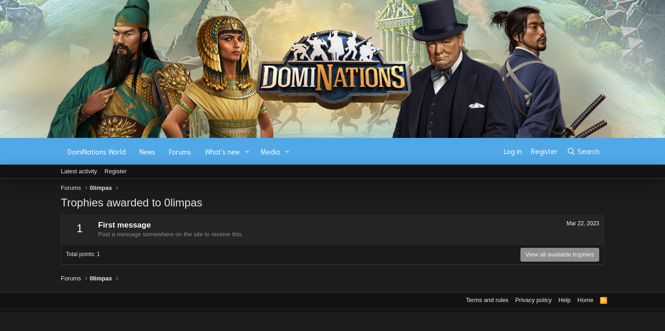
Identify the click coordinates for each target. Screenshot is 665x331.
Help (565, 300)
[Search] (583, 151)
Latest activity (79, 171)
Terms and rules (487, 300)
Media (270, 151)
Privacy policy (533, 300)
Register (116, 171)
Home (586, 300)
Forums (180, 151)
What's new (222, 151)
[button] (247, 151)
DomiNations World (97, 151)
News (147, 151)
